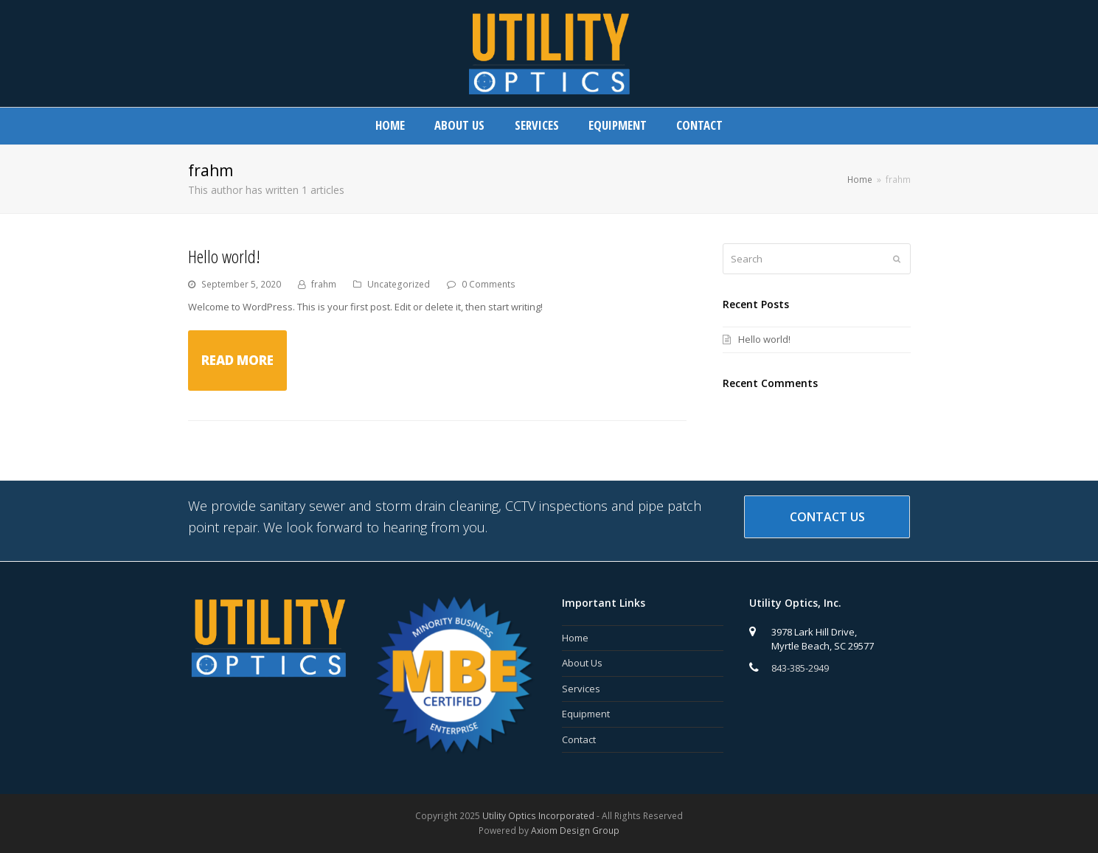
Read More (237, 360)
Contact (579, 739)
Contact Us (827, 517)
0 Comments (488, 284)
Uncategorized (398, 284)
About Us (582, 662)
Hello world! (224, 256)
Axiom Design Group (575, 830)
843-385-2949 (800, 668)
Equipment (586, 713)
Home (575, 637)
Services (581, 688)
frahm (323, 284)
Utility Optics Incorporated (538, 816)
